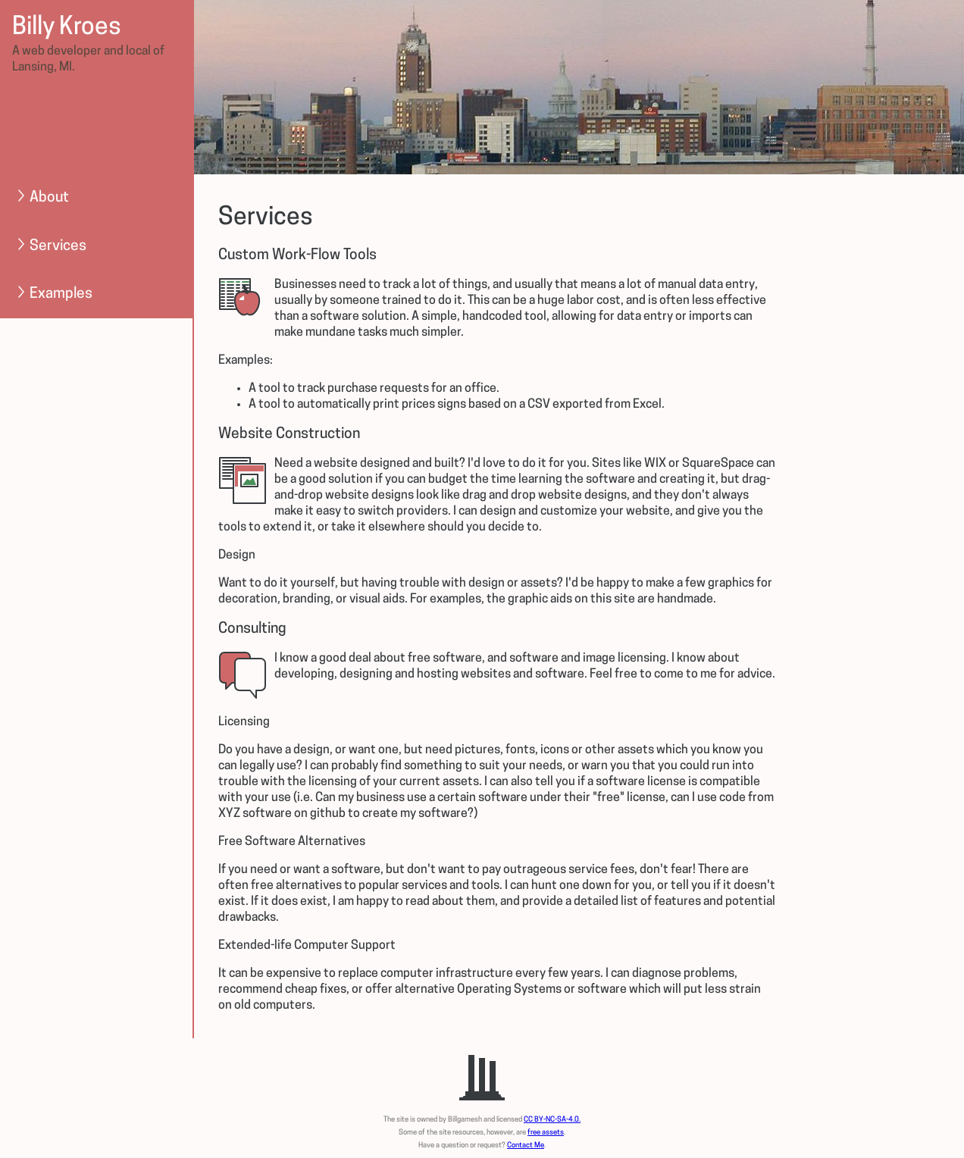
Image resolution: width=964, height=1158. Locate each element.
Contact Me (525, 1145)
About (41, 197)
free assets (545, 1132)
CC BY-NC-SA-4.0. (552, 1119)
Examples (53, 294)
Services (50, 246)
